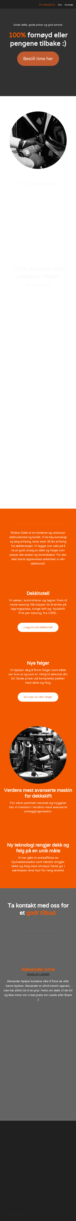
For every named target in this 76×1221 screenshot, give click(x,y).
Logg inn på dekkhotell (38, 627)
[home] (12, 5)
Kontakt (69, 4)
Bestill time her (38, 58)
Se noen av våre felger (38, 697)
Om (60, 4)
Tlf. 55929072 (47, 4)
